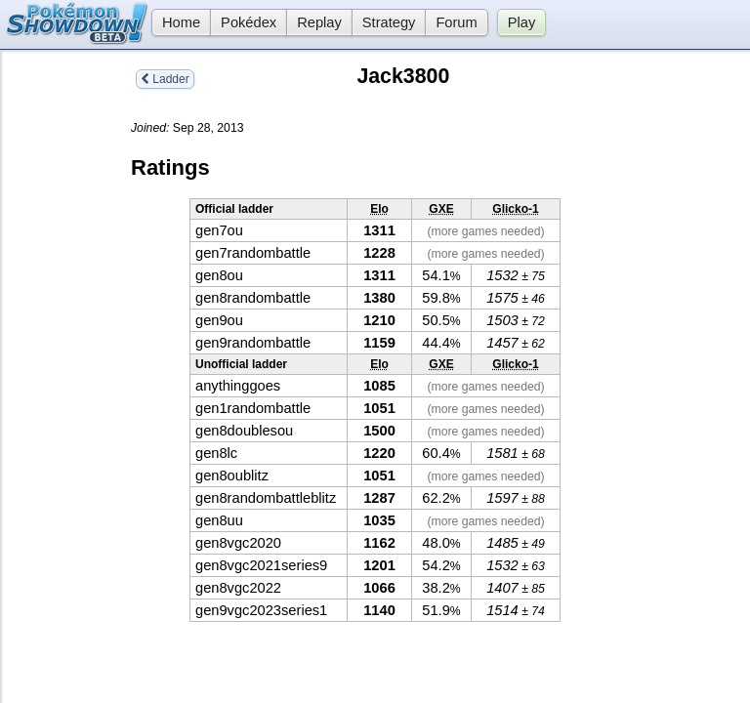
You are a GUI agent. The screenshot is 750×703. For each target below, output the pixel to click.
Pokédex (248, 22)
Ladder (165, 79)
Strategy (389, 22)
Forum (456, 22)
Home (175, 22)
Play (522, 22)
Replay (319, 22)
